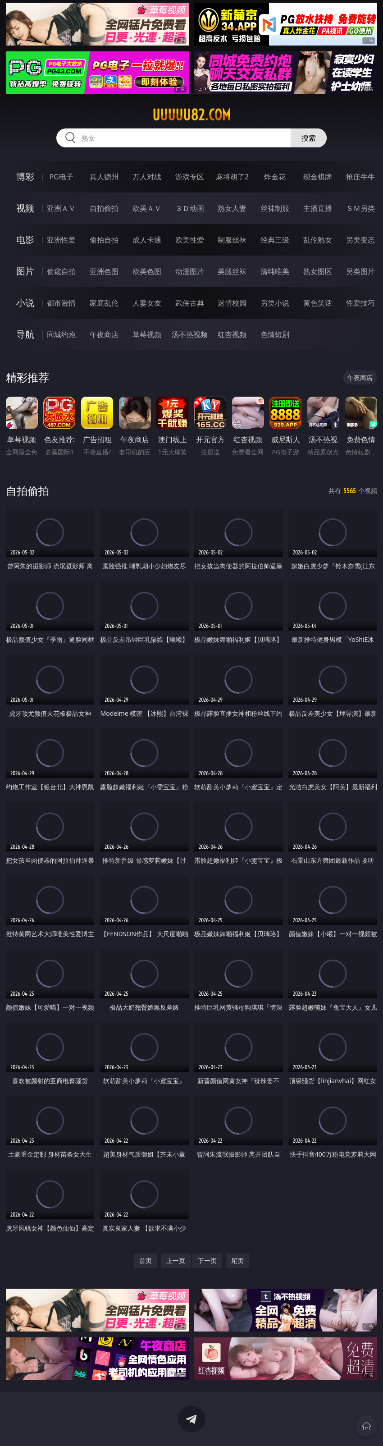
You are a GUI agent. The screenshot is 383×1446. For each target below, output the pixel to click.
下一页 (207, 1260)
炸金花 (275, 177)
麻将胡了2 (232, 177)
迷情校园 (232, 303)
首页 (145, 1260)
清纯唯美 (274, 271)
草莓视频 (146, 334)
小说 (25, 303)
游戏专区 (189, 177)
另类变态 (360, 240)
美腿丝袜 (232, 271)
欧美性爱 (189, 240)
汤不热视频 (190, 334)
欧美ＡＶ (146, 208)
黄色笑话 (317, 303)
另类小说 (274, 303)
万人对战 (146, 177)
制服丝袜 (232, 240)
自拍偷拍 (104, 208)
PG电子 (61, 177)
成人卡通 (146, 240)
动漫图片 (189, 271)
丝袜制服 (274, 208)
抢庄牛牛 (360, 177)
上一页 (175, 1260)
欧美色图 (146, 271)
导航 (25, 334)
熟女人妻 (232, 208)
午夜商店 (104, 334)
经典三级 (274, 240)
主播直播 (317, 208)
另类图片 (360, 271)
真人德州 (104, 177)
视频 (25, 208)
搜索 (308, 138)
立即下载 (254, 1426)
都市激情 (61, 303)
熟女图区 (317, 271)
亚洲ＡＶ (61, 208)
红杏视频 (232, 334)
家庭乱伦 (104, 303)
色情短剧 (274, 334)
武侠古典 (189, 303)
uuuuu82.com (191, 115)
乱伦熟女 (317, 240)
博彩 (25, 176)
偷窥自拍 (61, 271)
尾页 (237, 1260)
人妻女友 (146, 303)
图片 (25, 271)
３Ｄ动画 (189, 208)
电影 (25, 239)
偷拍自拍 (104, 240)
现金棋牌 (317, 177)
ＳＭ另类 (360, 208)
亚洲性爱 (61, 240)
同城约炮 (61, 334)
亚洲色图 (104, 271)
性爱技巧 (360, 303)
